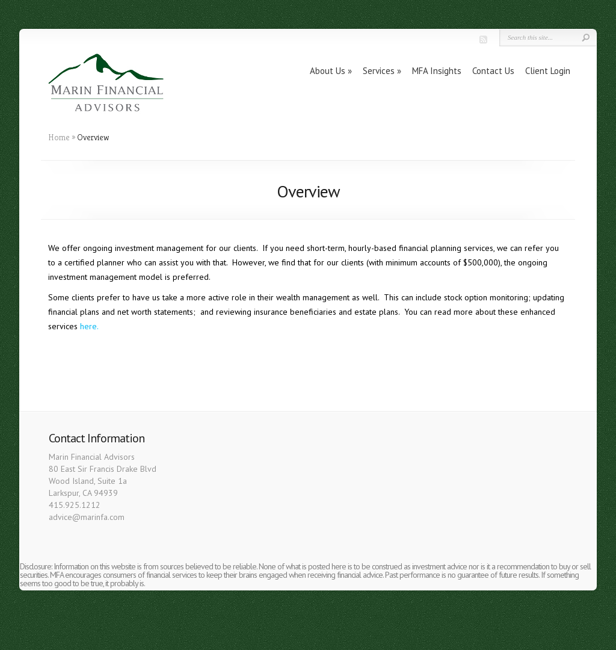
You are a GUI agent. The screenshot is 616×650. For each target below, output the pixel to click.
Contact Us (493, 70)
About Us (327, 70)
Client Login (547, 70)
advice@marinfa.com (87, 517)
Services (379, 70)
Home (59, 137)
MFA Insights (436, 70)
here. (89, 326)
